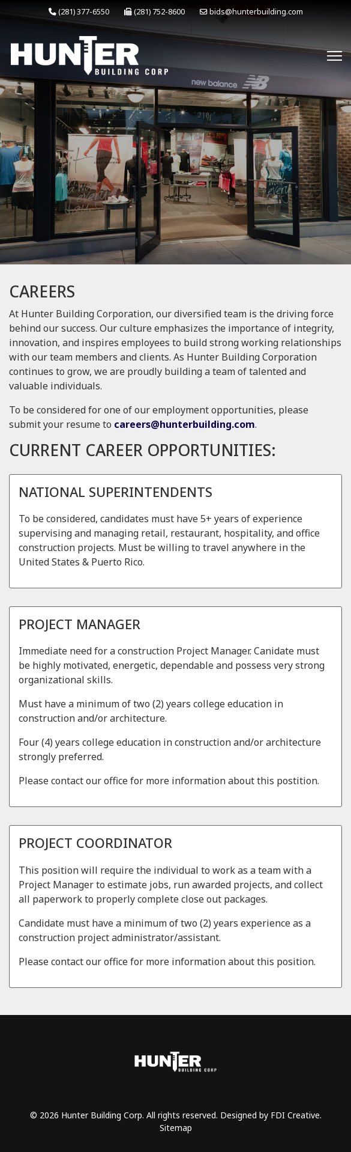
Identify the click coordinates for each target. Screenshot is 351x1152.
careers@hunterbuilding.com (184, 424)
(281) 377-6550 (83, 12)
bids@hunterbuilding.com (256, 12)
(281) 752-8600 (159, 12)
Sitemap (176, 1127)
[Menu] (334, 56)
